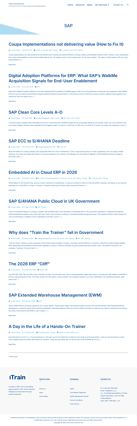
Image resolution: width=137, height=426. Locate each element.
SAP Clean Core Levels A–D (35, 112)
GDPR (72, 389)
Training (55, 50)
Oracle (70, 178)
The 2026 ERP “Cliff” (29, 263)
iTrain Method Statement (78, 392)
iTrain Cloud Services (16, 4)
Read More (12, 64)
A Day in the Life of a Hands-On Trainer (47, 326)
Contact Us (118, 5)
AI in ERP (41, 178)
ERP (64, 118)
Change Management (43, 118)
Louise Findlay (15, 50)
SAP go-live (75, 332)
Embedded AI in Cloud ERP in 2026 (43, 172)
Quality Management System (79, 396)
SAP (50, 50)
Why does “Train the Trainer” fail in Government (56, 232)
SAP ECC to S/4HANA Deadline (39, 140)
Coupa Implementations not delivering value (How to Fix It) (66, 44)
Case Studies (43, 396)
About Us (80, 5)
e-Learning (44, 50)
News (89, 5)
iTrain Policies (74, 404)
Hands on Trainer (64, 332)
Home (70, 5)
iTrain (71, 50)
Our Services (101, 5)
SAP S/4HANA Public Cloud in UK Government (54, 201)
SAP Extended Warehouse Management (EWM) (55, 295)
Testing (78, 178)
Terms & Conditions (76, 400)
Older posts (14, 356)
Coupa (38, 50)
